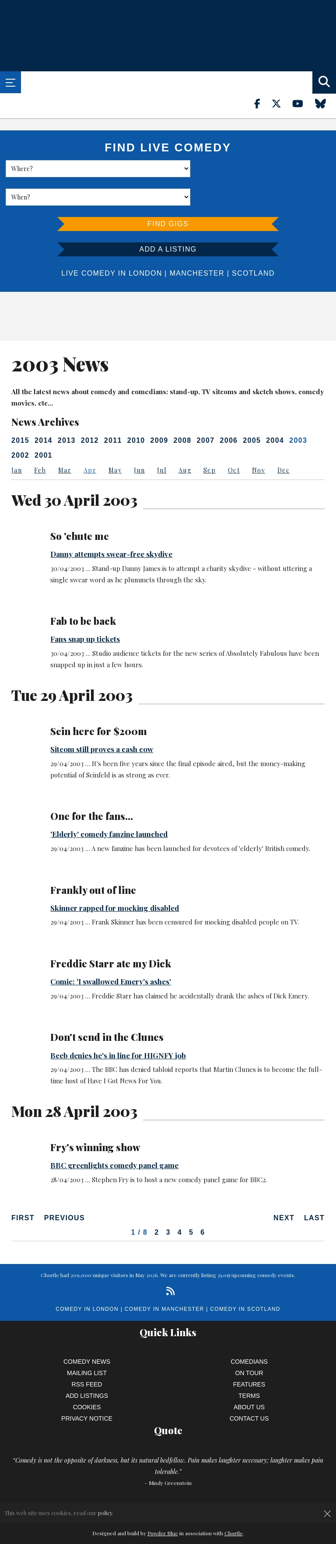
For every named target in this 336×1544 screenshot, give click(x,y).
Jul (161, 442)
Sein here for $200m (98, 702)
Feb (40, 442)
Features (249, 1355)
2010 (136, 412)
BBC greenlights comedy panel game (114, 1136)
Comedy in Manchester (164, 1281)
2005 (252, 412)
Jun (139, 442)
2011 (113, 412)
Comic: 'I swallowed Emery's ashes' (110, 953)
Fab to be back (83, 592)
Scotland (253, 245)
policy (105, 1512)
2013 (67, 412)
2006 (229, 412)
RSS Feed (87, 1355)
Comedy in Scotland (245, 1281)
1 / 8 (139, 1204)
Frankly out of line (93, 861)
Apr (90, 442)
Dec (283, 442)
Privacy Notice (86, 1389)
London (145, 245)
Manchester (197, 245)
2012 (90, 412)
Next (283, 1189)
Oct (234, 442)
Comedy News (86, 1333)
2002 (20, 427)
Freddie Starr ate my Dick (110, 935)
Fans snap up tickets (85, 610)
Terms (249, 1367)
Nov (258, 442)
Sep (209, 442)
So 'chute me (79, 507)
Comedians (249, 1333)
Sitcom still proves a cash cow (101, 720)
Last (314, 1189)
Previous (64, 1189)
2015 (20, 412)
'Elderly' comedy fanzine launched (109, 805)
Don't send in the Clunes (107, 1008)
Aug (184, 442)
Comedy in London (87, 1281)
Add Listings (87, 1367)
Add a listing (167, 220)
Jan (16, 442)
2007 (205, 412)
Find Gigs (168, 195)
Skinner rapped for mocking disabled (114, 879)
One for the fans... (91, 787)
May (115, 442)
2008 (183, 412)
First (23, 1189)
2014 (43, 412)
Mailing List (87, 1344)
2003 (298, 412)
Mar (64, 442)
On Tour (249, 1344)
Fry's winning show (95, 1118)
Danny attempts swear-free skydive (111, 525)
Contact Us (249, 1389)
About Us (249, 1378)
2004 (275, 412)
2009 (159, 412)
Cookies (87, 1378)
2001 (43, 427)
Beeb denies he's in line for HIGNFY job (118, 1027)
